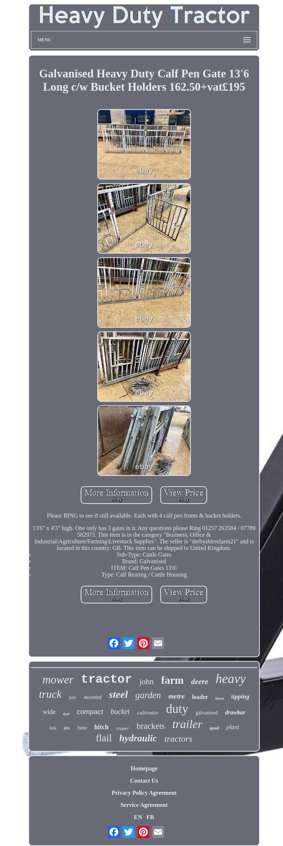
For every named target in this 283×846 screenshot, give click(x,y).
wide (49, 712)
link (52, 728)
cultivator (147, 713)
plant (232, 727)
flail (104, 738)
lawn (220, 698)
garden (148, 695)
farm (172, 680)
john (146, 681)
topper (122, 729)
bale (82, 728)
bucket (120, 711)
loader (200, 697)
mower (57, 679)
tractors (178, 739)
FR (150, 817)
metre (176, 696)
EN (138, 817)
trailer (187, 724)
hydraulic (138, 738)
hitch (101, 727)
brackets (151, 726)
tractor (106, 679)
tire (67, 728)
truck (50, 694)
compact (90, 712)
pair (72, 697)
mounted (92, 697)
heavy (231, 679)
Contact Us (144, 780)
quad (214, 728)
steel (118, 694)
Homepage (144, 768)
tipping (240, 696)
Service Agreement (144, 805)
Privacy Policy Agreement (144, 793)
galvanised (207, 713)
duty (177, 709)
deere (200, 681)
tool (66, 713)
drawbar (235, 712)
